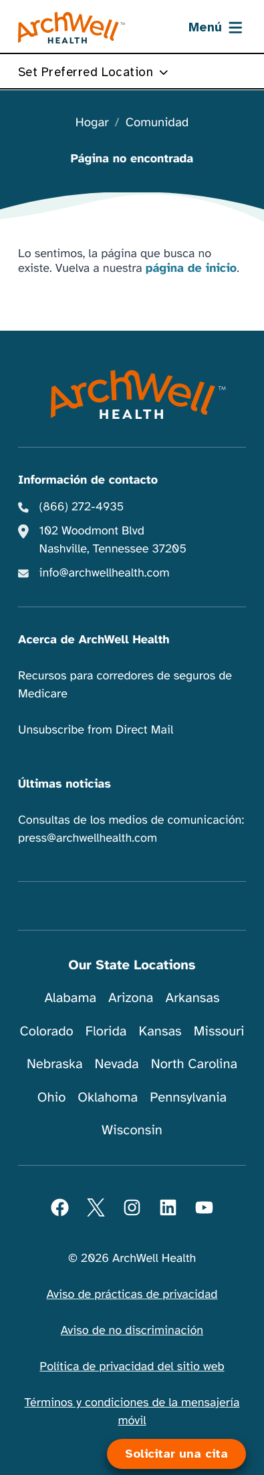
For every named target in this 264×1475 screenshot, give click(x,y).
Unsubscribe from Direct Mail (95, 730)
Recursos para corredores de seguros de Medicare (125, 685)
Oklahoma (108, 1097)
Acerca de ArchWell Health (94, 640)
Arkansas (193, 997)
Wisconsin (132, 1130)
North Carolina (194, 1063)
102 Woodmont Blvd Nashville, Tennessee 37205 (112, 540)
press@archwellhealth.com (87, 838)
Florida (106, 1031)
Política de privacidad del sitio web (131, 1366)
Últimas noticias (64, 784)
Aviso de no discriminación (132, 1330)
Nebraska (55, 1063)
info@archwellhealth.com (104, 573)
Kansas (160, 1031)
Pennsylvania (188, 1097)
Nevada (117, 1063)
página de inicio (191, 268)
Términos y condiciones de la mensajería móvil (132, 1412)
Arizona (130, 997)
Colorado (46, 1031)
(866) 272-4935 (81, 507)
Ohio (51, 1097)
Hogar (92, 123)
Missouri (219, 1031)
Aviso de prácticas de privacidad (131, 1294)
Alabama (71, 997)
